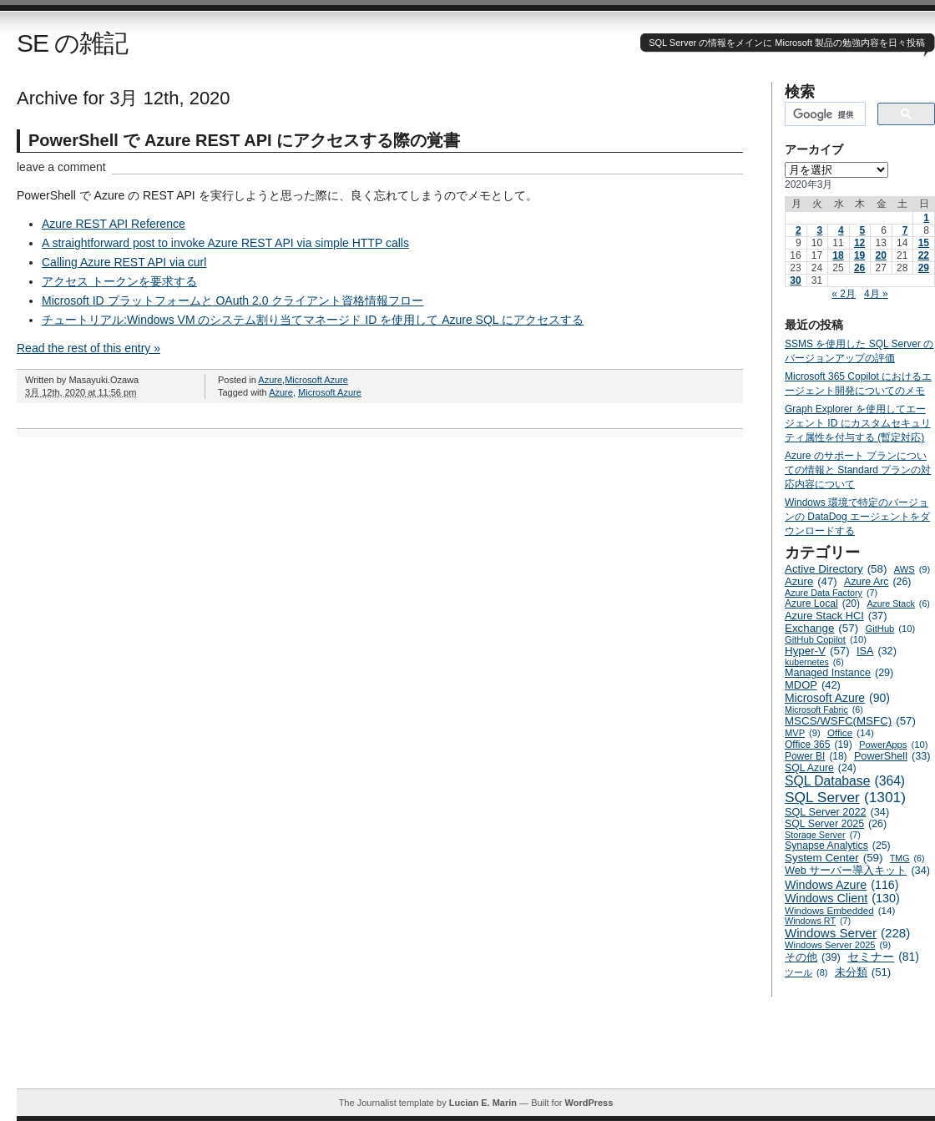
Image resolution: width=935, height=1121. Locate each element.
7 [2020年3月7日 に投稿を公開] (905, 230)
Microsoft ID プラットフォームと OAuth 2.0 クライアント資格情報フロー (232, 300)
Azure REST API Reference (113, 223)
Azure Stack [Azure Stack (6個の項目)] (898, 603)
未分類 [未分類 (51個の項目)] (863, 972)
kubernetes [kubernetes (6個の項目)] (814, 662)
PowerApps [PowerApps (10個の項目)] (893, 745)
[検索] (823, 114)
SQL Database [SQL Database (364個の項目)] (845, 781)
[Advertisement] (476, 1050)
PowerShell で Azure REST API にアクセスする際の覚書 (244, 140)
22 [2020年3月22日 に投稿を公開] (923, 255)
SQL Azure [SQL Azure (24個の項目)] (821, 768)
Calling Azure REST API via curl (124, 262)
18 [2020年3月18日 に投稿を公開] (837, 255)
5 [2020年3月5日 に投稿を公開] (863, 230)
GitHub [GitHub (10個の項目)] (890, 629)
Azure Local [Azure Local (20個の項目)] (822, 603)
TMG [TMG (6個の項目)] (907, 858)
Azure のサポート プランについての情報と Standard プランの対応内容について (858, 470)
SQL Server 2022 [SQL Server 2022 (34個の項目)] (837, 812)
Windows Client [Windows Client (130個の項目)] (842, 898)
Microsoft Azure (316, 380)
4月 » (876, 294)
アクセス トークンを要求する (119, 281)
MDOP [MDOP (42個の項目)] (813, 685)
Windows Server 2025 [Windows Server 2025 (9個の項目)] (838, 945)
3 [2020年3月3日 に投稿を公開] (819, 230)
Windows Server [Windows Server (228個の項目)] (847, 933)
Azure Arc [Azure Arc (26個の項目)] (878, 582)
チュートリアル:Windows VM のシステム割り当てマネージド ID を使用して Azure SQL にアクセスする (313, 319)
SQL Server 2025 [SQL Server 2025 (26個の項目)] (836, 824)
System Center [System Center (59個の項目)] (834, 857)
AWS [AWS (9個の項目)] (912, 569)
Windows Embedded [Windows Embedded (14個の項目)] (840, 910)
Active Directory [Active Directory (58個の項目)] (836, 569)
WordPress (588, 1103)
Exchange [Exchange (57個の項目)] (821, 628)
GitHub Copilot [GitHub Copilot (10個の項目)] (826, 639)
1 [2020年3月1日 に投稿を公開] (926, 218)
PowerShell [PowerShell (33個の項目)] (892, 756)
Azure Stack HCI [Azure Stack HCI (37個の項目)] (836, 615)
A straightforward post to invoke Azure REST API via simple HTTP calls (225, 243)
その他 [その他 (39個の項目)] (813, 957)
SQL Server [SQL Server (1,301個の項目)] (845, 797)
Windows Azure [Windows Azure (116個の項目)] (842, 884)
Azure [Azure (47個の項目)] (811, 581)
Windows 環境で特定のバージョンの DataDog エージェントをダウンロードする (857, 517)
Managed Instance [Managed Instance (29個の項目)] (839, 673)
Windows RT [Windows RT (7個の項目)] (818, 921)
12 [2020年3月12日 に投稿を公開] (859, 243)
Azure (270, 380)
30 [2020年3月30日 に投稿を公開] (795, 280)
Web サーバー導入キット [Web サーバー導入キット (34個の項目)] (857, 870)
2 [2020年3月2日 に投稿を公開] (798, 230)
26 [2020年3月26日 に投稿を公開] (859, 268)
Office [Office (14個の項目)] (850, 732)
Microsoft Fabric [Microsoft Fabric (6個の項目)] (824, 709)
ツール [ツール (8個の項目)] (806, 972)
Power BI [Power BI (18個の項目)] (816, 756)
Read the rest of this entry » (88, 348)
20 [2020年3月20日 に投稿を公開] (880, 255)
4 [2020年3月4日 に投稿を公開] (841, 230)
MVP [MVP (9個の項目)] (803, 733)
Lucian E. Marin (483, 1103)
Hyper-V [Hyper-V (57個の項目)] (817, 650)
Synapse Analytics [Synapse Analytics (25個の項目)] (838, 845)
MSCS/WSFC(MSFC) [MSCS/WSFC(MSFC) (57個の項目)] (850, 721)
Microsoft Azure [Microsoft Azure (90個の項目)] (837, 697)
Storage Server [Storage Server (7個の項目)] (823, 835)
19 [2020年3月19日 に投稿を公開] (859, 255)
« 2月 (843, 294)
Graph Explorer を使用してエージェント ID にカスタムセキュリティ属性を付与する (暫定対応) (858, 423)
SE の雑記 (72, 43)
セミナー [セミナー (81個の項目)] (883, 957)
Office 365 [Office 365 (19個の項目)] (818, 744)
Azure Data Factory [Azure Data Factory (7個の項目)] (831, 593)
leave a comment (61, 167)
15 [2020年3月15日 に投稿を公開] (923, 243)
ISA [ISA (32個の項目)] (877, 651)
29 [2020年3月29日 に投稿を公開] (923, 268)
